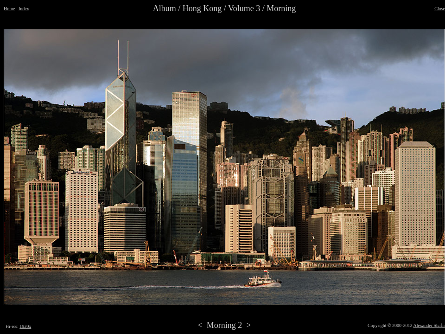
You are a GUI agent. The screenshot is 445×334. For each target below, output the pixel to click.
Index (24, 8)
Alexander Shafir (429, 325)
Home (9, 8)
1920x (25, 326)
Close (439, 8)
